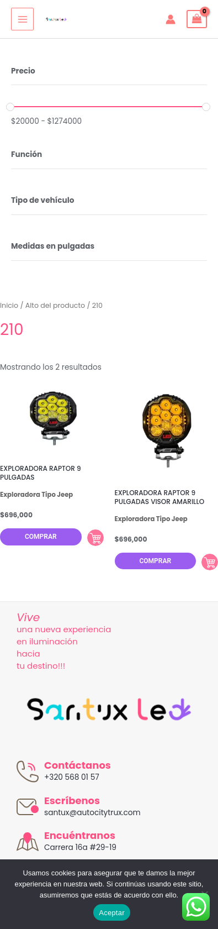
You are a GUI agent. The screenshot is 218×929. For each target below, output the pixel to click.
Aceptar (112, 913)
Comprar (41, 536)
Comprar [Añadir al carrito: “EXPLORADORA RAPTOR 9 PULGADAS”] (95, 537)
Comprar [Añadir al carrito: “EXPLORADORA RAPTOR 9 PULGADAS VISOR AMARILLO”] (209, 562)
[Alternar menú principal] (22, 19)
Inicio (9, 305)
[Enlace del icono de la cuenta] (171, 19)
